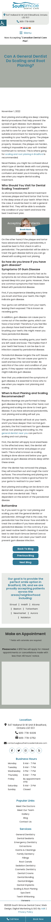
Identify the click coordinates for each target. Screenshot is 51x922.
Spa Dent (25, 892)
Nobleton (26, 617)
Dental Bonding (25, 877)
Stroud (13, 604)
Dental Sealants (25, 838)
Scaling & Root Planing (25, 888)
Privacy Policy (25, 912)
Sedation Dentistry (25, 865)
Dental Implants (25, 885)
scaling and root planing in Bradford (24, 154)
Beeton (17, 608)
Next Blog (25, 562)
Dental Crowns (25, 873)
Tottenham (32, 608)
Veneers (25, 900)
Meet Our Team (25, 810)
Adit (43, 908)
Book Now (25, 229)
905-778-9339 (25, 21)
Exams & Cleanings (26, 850)
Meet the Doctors (25, 806)
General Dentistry (25, 834)
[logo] (25, 6)
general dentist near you (15, 433)
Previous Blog (25, 555)
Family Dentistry (25, 853)
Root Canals (25, 861)
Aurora (34, 613)
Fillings (25, 857)
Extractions (25, 846)
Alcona (35, 604)
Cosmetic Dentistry (25, 869)
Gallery (25, 814)
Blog (25, 817)
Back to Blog (25, 548)
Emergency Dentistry (25, 842)
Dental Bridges (25, 881)
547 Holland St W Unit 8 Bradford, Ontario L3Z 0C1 (25, 16)
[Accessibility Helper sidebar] (3, 23)
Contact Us (25, 821)
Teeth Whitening (25, 896)
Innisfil (24, 604)
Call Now (13, 919)
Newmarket (19, 613)
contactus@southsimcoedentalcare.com (27, 743)
